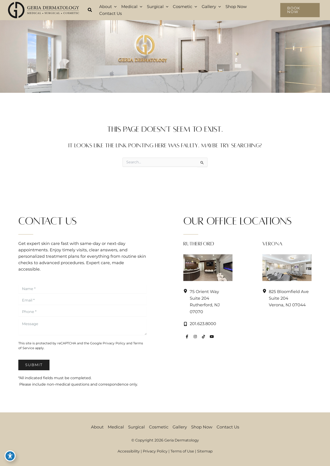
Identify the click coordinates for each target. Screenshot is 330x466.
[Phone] (82, 311)
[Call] (199, 324)
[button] (90, 10)
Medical (116, 427)
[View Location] (186, 291)
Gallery (180, 427)
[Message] (82, 326)
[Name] (82, 288)
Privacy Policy (114, 343)
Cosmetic (158, 427)
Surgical (136, 427)
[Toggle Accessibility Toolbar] (10, 455)
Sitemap (205, 451)
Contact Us (228, 427)
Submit (34, 365)
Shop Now (201, 427)
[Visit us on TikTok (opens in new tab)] (203, 336)
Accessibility (129, 451)
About (97, 427)
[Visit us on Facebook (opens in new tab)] (187, 336)
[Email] (82, 300)
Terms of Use (182, 451)
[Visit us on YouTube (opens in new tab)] (211, 336)
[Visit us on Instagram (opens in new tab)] (195, 336)
